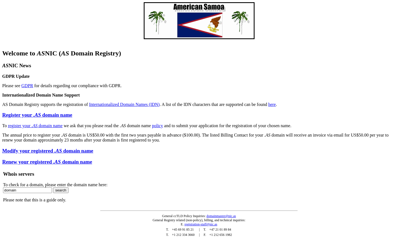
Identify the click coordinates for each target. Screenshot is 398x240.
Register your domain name (37, 115)
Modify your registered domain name (47, 151)
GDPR (27, 85)
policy (157, 125)
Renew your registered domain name (47, 162)
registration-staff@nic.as (200, 224)
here (272, 104)
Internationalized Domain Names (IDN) (124, 104)
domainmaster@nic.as (221, 216)
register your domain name (35, 125)
